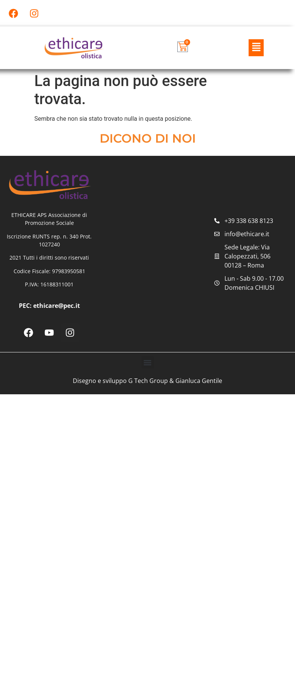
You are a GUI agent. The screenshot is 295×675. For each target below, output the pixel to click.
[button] (256, 47)
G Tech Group (148, 381)
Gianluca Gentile (198, 381)
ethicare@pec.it (56, 305)
